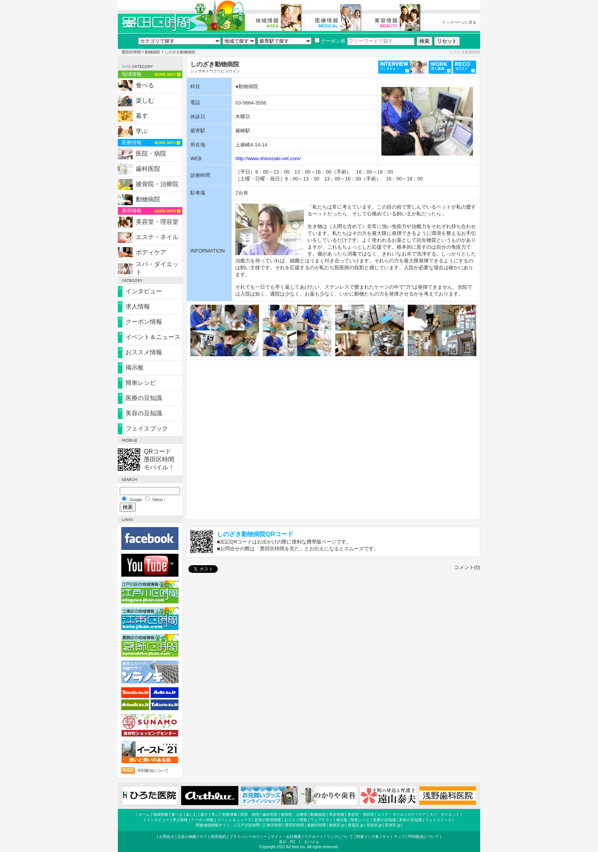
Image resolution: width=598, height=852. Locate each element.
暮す (142, 116)
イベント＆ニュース (152, 337)
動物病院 (152, 52)
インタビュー (143, 291)
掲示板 (134, 367)
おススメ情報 (143, 352)
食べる (145, 85)
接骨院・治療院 (157, 184)
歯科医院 (148, 169)
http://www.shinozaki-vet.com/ (268, 158)
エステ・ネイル (157, 237)
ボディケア (151, 252)
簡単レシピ (140, 382)
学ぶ (142, 131)
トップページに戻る (459, 22)
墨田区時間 (131, 52)
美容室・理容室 (157, 222)
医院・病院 (151, 153)
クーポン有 (330, 41)
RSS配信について (153, 770)
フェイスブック (146, 428)
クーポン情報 (143, 321)
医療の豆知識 (143, 398)
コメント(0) (467, 567)
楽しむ (145, 100)
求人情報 (137, 306)
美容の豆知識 (143, 413)
